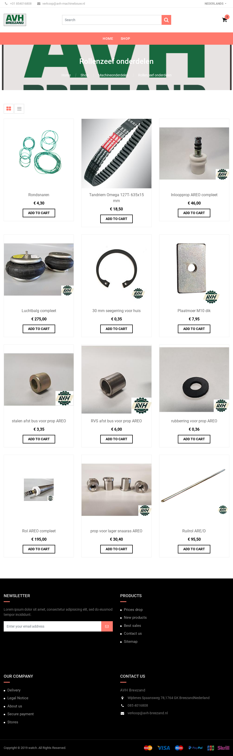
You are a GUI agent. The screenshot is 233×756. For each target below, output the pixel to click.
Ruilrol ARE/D (194, 531)
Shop (84, 75)
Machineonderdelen (113, 75)
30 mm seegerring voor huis (116, 310)
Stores (12, 722)
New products (135, 617)
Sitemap (130, 641)
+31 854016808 (18, 3)
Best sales (132, 625)
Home (66, 75)
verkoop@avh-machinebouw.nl (61, 3)
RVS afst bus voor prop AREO (116, 421)
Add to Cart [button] (39, 213)
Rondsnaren (38, 194)
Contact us (133, 633)
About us (14, 706)
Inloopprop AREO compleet (194, 194)
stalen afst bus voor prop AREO (39, 421)
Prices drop (133, 609)
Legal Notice (17, 698)
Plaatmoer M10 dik (194, 310)
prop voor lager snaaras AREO (116, 531)
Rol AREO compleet (39, 531)
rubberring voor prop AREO (194, 421)
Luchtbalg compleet (39, 310)
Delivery (13, 690)
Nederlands (214, 3)
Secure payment (20, 714)
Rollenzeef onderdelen (155, 75)
